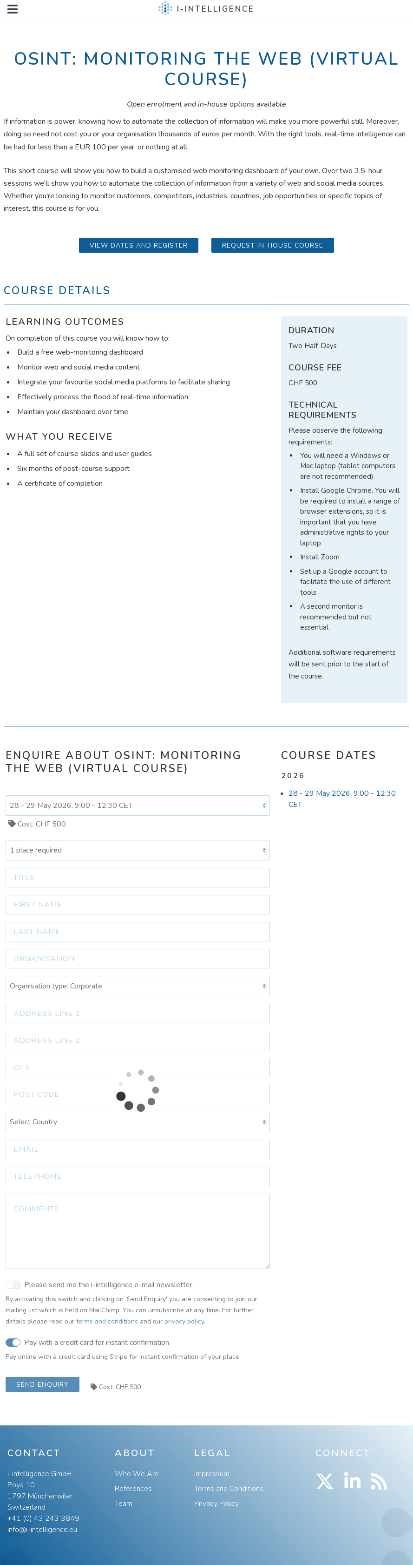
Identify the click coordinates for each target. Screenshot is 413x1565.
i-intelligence (216, 9)
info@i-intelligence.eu (42, 1530)
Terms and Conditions (228, 1489)
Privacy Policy (216, 1503)
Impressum (211, 1474)
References (133, 1489)
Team (123, 1503)
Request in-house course (272, 245)
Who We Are (137, 1474)
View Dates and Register (139, 245)
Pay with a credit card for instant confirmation (87, 1342)
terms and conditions (107, 1321)
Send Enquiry (42, 1384)
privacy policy (184, 1321)
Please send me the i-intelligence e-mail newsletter (99, 1284)
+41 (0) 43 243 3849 (43, 1518)
